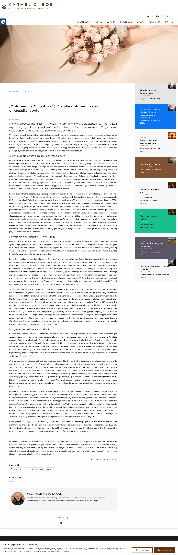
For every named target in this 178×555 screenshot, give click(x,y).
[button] (3, 21)
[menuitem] (82, 21)
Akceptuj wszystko (164, 550)
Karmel (98, 22)
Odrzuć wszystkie (142, 550)
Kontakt (169, 22)
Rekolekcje (126, 22)
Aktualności (82, 22)
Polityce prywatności (62, 551)
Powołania (154, 22)
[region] (89, 548)
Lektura (111, 22)
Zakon (140, 22)
